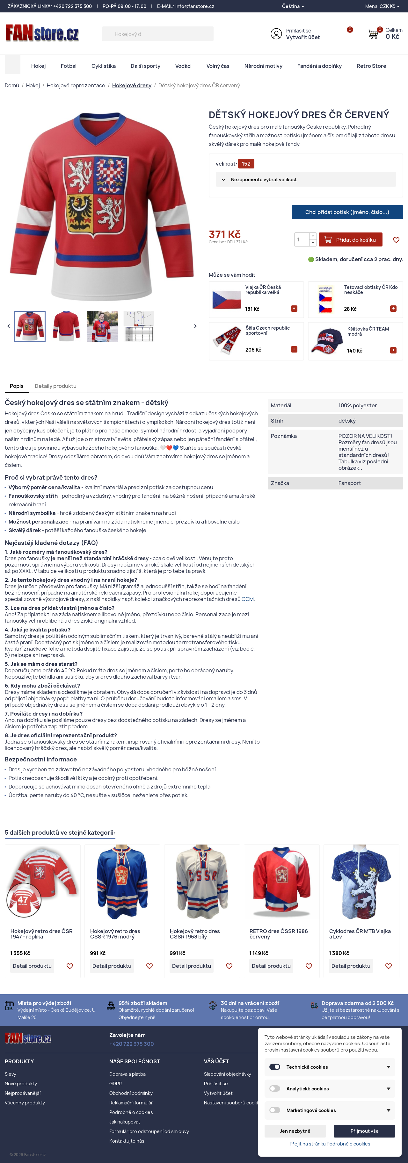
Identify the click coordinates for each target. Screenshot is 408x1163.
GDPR (115, 1084)
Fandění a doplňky (319, 65)
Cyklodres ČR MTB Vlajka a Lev (360, 934)
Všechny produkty (25, 1103)
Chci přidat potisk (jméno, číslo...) (347, 212)
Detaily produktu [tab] (55, 385)
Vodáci (183, 65)
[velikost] (306, 179)
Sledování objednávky (227, 1074)
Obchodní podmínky (131, 1093)
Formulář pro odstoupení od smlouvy (149, 1131)
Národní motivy (263, 65)
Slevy (10, 1074)
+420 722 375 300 (72, 6)
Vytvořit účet (303, 37)
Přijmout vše (365, 1131)
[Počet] (302, 239)
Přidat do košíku (356, 239)
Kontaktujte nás (126, 1141)
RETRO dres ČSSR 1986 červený (279, 934)
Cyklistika (103, 65)
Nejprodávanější (22, 1093)
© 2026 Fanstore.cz (28, 1154)
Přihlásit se (298, 30)
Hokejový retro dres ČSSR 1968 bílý (195, 934)
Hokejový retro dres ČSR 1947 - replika (42, 934)
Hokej (38, 65)
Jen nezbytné (295, 1131)
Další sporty (145, 65)
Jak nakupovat (124, 1122)
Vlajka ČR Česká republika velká (263, 290)
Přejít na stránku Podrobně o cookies (330, 1144)
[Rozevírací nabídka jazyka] (293, 6)
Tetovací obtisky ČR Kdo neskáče (371, 290)
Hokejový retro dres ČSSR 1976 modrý (115, 934)
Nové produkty (21, 1084)
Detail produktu (32, 965)
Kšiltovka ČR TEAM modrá (368, 331)
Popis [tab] (17, 385)
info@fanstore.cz (194, 6)
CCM (248, 599)
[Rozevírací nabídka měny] (390, 6)
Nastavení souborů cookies (233, 1103)
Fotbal (68, 65)
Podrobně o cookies (131, 1112)
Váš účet (216, 1061)
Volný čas (218, 65)
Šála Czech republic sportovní (268, 330)
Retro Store (371, 65)
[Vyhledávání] (158, 33)
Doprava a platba (127, 1074)
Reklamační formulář (131, 1103)
